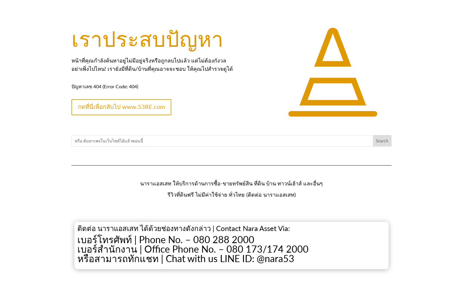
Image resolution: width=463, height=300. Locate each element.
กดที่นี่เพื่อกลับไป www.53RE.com (121, 106)
